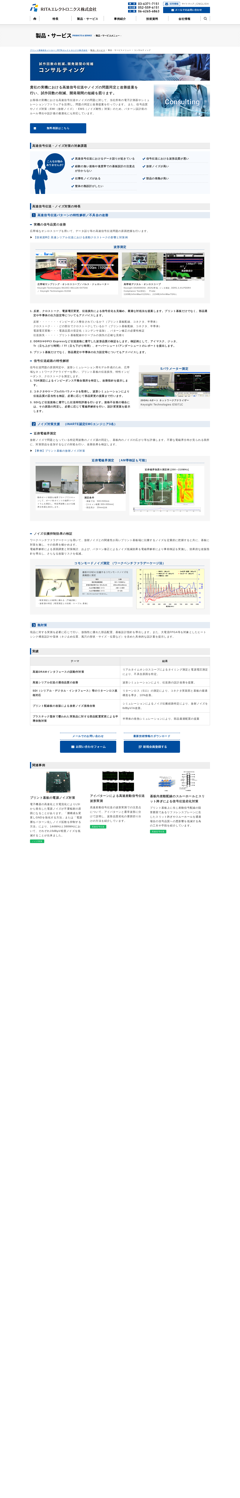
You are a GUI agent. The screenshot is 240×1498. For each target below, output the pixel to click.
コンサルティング (83, 1399)
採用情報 (140, 1426)
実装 (76, 1477)
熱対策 (77, 1473)
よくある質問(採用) (147, 1448)
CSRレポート (144, 1422)
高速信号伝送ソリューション (88, 1429)
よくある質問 (185, 1395)
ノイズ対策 (79, 1455)
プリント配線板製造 (84, 1412)
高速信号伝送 (80, 1460)
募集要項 (141, 1444)
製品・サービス (87, 18)
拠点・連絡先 (144, 1414)
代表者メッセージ (146, 1431)
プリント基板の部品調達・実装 (90, 1416)
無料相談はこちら (58, 128)
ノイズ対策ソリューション (87, 1433)
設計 (76, 1451)
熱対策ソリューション (85, 1437)
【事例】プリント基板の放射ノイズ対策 (59, 450)
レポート (78, 1481)
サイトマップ (185, 1415)
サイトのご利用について (191, 1420)
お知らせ (182, 1400)
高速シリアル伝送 (83, 1464)
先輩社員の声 (144, 1439)
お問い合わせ (185, 1410)
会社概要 (141, 1409)
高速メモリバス (82, 1446)
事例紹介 (120, 18)
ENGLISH (183, 1430)
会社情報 (184, 18)
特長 (55, 18)
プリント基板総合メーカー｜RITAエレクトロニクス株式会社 (59, 50)
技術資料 (152, 18)
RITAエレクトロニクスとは (151, 1435)
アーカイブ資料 (82, 1486)
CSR (139, 1418)
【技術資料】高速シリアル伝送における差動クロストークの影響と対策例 (81, 237)
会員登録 (182, 1405)
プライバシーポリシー (190, 1425)
